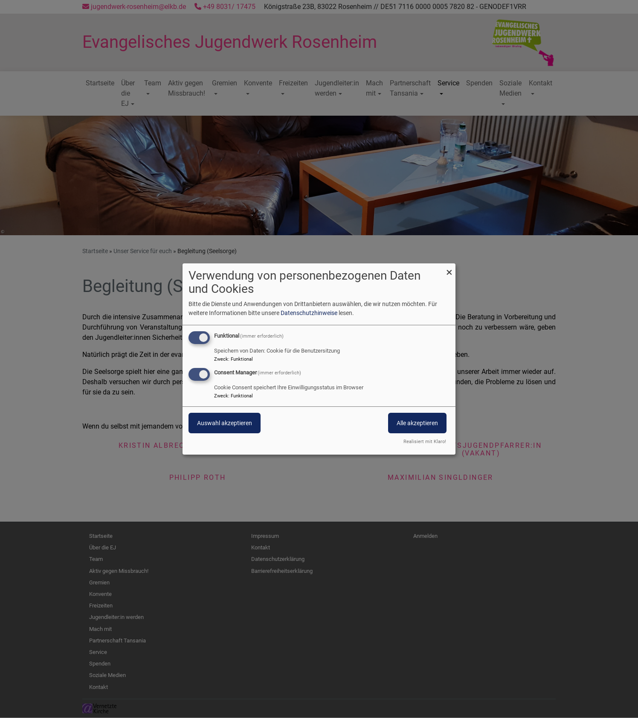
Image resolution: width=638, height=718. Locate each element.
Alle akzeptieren (417, 423)
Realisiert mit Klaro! (424, 441)
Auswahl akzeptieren (224, 423)
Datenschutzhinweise (309, 312)
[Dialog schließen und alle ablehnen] (449, 268)
